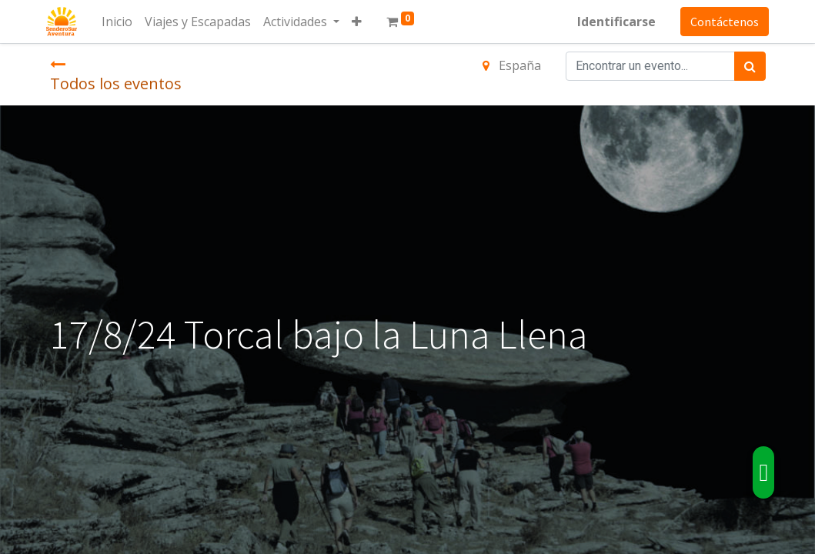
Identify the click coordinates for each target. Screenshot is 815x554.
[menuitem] (120, 21)
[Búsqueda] (750, 66)
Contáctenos (721, 21)
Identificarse (613, 21)
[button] (360, 21)
